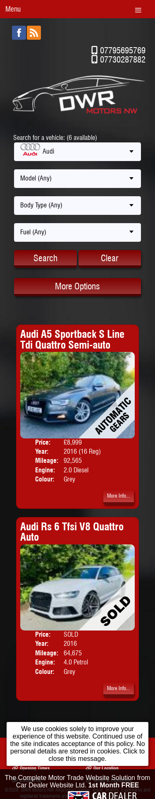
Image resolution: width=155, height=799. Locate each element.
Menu (13, 9)
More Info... (118, 496)
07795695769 (122, 50)
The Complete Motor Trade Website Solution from (77, 786)
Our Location (102, 768)
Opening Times (31, 768)
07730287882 (122, 59)
